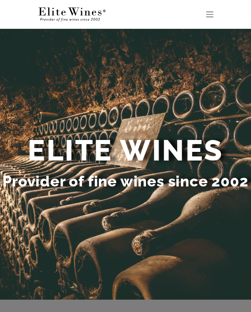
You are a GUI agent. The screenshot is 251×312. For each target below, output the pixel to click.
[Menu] (209, 14)
